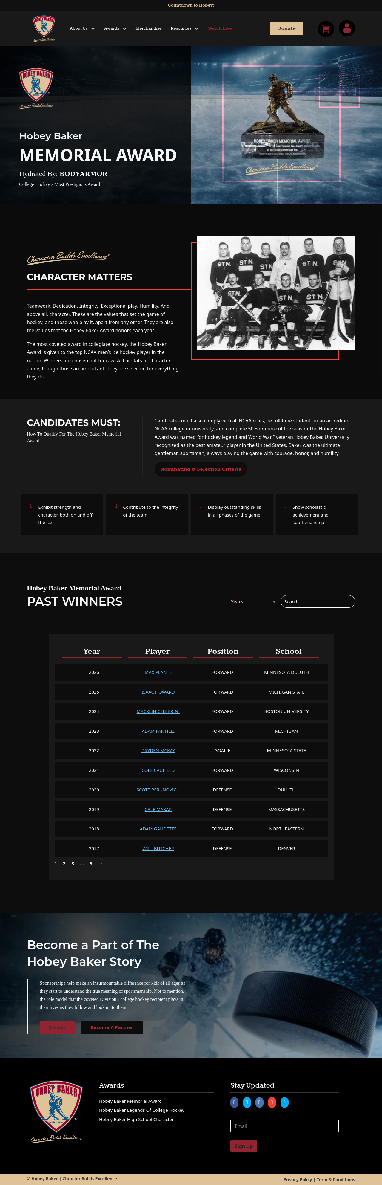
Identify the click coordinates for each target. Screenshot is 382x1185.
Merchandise (149, 28)
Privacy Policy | (299, 1179)
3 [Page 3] (73, 863)
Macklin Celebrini (158, 711)
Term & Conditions (336, 1179)
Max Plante (158, 672)
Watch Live (220, 28)
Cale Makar (158, 809)
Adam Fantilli (158, 731)
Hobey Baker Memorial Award (130, 1101)
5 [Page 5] (91, 863)
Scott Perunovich (158, 789)
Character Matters (80, 276)
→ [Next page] (100, 863)
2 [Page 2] (64, 863)
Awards (111, 28)
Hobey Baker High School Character (136, 1119)
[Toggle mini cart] (326, 29)
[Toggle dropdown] (93, 28)
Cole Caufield (158, 770)
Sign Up (244, 1146)
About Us (79, 28)
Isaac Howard (158, 692)
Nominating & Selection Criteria (201, 469)
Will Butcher (158, 848)
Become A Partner (112, 1027)
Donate (286, 28)
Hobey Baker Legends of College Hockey (141, 1110)
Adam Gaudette (158, 829)
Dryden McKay (158, 750)
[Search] (318, 601)
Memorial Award (98, 154)
